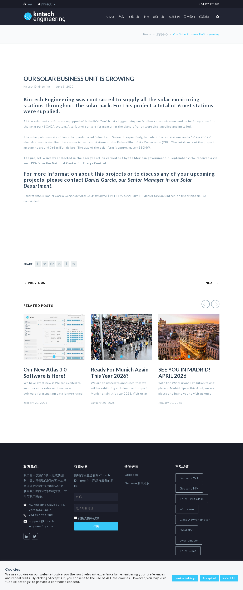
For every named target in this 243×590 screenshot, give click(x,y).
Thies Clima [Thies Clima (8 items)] (188, 551)
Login (30, 4)
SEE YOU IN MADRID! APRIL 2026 (184, 372)
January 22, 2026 (35, 402)
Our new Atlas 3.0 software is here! (45, 372)
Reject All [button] (229, 578)
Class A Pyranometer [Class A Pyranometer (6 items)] (195, 519)
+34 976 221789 (209, 4)
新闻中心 (162, 34)
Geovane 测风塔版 (137, 483)
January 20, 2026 (103, 402)
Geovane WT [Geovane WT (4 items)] (189, 478)
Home (147, 34)
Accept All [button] (210, 578)
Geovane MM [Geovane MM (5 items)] (189, 488)
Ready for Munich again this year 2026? (120, 372)
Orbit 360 (131, 474)
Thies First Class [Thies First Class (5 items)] (192, 499)
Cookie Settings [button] (185, 578)
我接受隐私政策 (88, 518)
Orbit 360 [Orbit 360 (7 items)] (187, 530)
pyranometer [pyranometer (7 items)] (189, 540)
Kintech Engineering (37, 86)
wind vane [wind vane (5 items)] (187, 509)
